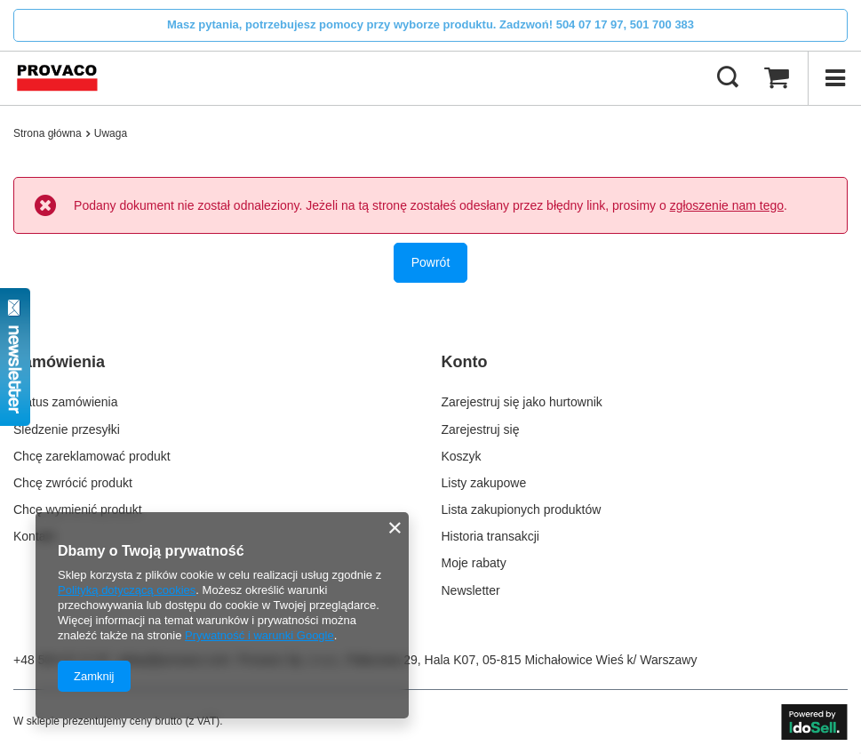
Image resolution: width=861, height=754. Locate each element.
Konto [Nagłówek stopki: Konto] (465, 362)
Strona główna (47, 133)
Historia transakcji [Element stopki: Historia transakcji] (490, 536)
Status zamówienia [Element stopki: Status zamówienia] (65, 402)
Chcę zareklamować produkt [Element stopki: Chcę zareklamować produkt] (92, 456)
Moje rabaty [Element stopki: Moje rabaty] (474, 563)
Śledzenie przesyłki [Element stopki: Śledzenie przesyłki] (66, 429)
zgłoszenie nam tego (727, 205)
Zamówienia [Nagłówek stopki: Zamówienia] (59, 362)
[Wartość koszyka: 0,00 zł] (776, 78)
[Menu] (834, 78)
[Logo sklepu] (57, 78)
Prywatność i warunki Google (259, 635)
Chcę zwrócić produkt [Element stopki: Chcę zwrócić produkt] (72, 483)
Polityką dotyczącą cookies (126, 590)
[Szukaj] (728, 78)
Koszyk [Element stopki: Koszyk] (462, 456)
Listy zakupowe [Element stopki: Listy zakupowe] (484, 483)
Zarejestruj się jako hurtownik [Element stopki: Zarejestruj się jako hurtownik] (522, 402)
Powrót (430, 262)
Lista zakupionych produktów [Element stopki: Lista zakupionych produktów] (522, 509)
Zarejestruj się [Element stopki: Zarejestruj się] (481, 429)
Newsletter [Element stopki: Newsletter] (471, 590)
